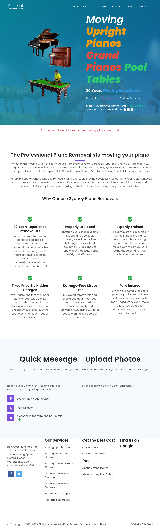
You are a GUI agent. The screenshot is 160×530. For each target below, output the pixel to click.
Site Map (147, 524)
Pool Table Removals (58, 500)
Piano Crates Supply (57, 493)
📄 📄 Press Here (137, 109)
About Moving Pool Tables (98, 474)
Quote (102, 6)
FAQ (130, 6)
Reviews (117, 6)
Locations (100, 524)
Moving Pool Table (93, 453)
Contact (144, 6)
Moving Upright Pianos (59, 447)
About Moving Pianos (95, 468)
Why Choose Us (82, 6)
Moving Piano (90, 447)
